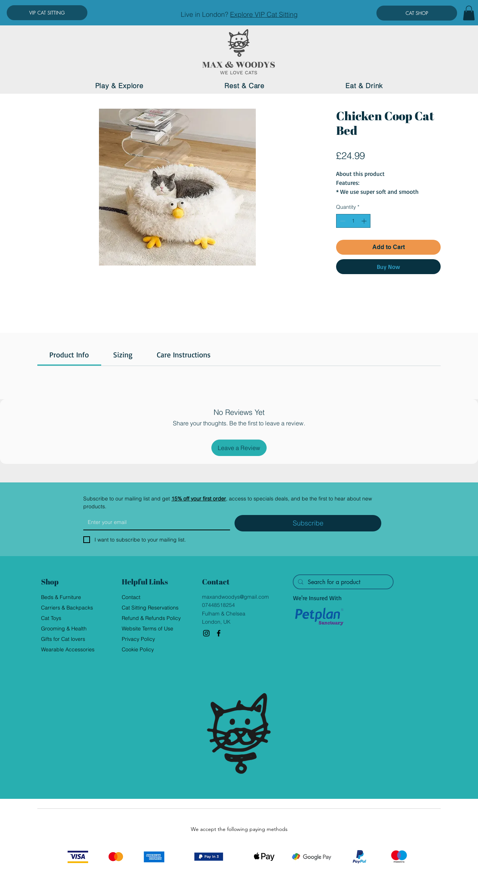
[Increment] (364, 220)
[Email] (154, 522)
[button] (469, 13)
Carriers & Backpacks (67, 607)
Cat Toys (51, 618)
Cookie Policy (138, 649)
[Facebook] (218, 633)
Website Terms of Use (147, 628)
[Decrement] (342, 220)
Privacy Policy (138, 639)
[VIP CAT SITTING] (47, 12)
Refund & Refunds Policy (151, 618)
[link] (69, 354)
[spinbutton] (353, 220)
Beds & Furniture (61, 597)
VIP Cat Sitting (276, 14)
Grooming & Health (64, 628)
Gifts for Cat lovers (63, 639)
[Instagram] (206, 633)
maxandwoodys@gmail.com (235, 596)
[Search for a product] (342, 582)
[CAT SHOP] (416, 13)
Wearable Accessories (67, 649)
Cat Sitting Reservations (150, 607)
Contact (131, 597)
